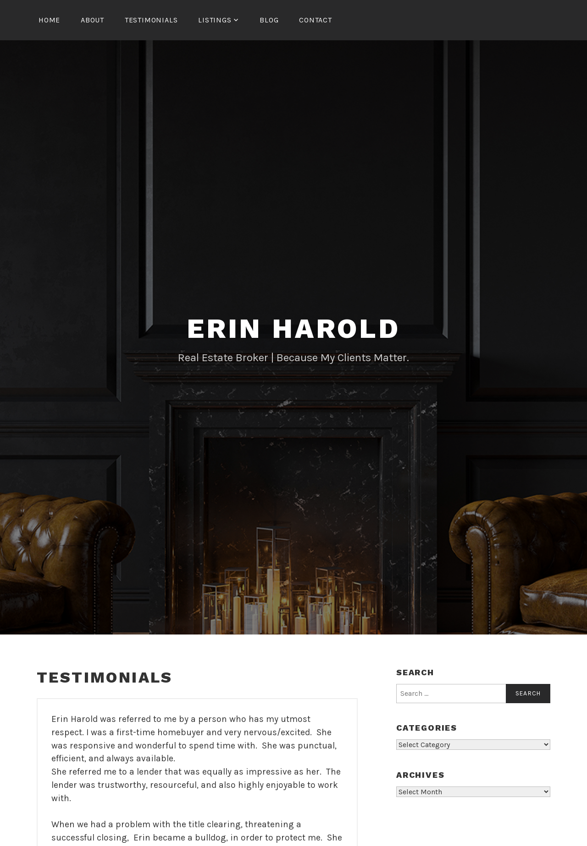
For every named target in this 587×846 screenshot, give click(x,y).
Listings (214, 20)
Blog (269, 20)
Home (49, 20)
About (92, 20)
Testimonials (151, 20)
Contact (315, 20)
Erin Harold (293, 328)
